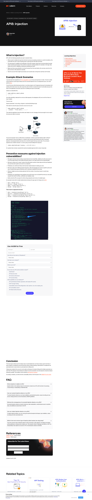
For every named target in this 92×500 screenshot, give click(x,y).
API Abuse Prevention (10, 477)
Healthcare (28, 485)
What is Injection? (69, 58)
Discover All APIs (29, 469)
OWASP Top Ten (9, 377)
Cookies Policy (68, 483)
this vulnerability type (25, 79)
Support (47, 487)
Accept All (81, 497)
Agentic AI (8, 481)
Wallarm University (49, 489)
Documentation (74, 477)
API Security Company (32, 313)
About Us (67, 469)
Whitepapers (48, 473)
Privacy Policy (75, 481)
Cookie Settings (74, 497)
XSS (46, 180)
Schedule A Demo (80, 6)
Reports (47, 471)
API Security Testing (10, 475)
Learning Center (49, 481)
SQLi (11, 83)
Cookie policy (55, 496)
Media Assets (68, 477)
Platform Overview (9, 469)
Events (67, 471)
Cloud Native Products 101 (50, 483)
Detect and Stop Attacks (30, 471)
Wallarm (8, 12)
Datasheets (48, 475)
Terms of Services (69, 481)
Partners (71, 469)
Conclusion (67, 64)
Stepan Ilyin (12, 33)
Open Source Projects (10, 487)
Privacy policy (8, 497)
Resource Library (49, 469)
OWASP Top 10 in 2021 (46, 316)
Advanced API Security (10, 471)
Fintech (32, 485)
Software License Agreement (71, 487)
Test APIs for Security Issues (31, 475)
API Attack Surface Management (12, 483)
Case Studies (48, 477)
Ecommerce (37, 485)
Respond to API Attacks (30, 473)
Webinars (47, 479)
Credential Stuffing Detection (11, 479)
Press (75, 469)
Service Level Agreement (70, 489)
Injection (8, 378)
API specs (67, 479)
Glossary (47, 485)
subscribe (74, 106)
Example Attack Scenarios (70, 60)
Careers (70, 471)
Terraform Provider (73, 479)
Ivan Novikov (70, 128)
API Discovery (8, 473)
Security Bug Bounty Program (71, 485)
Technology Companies (30, 487)
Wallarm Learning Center (16, 12)
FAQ (66, 66)
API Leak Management (10, 485)
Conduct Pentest (29, 477)
